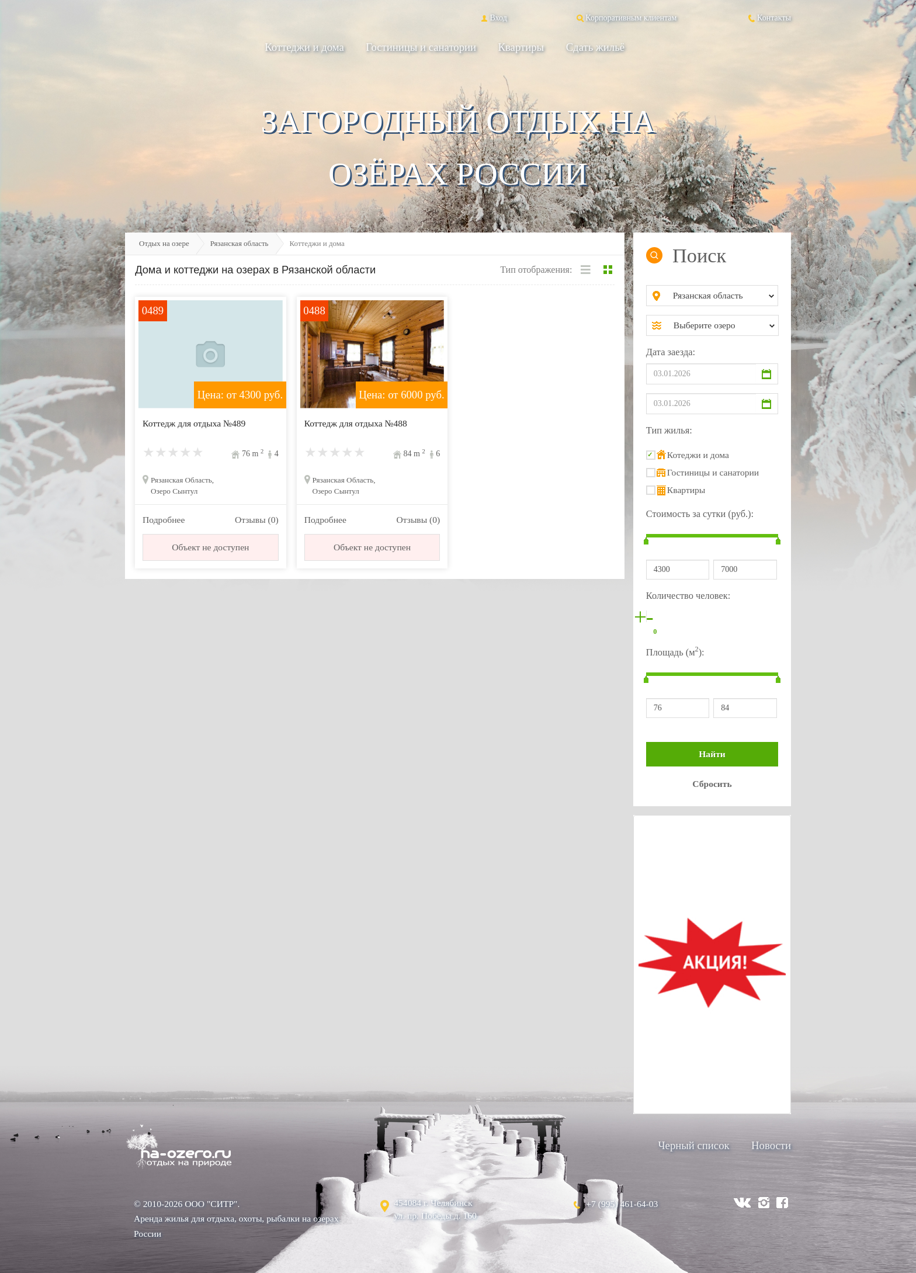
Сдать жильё (595, 47)
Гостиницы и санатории (421, 47)
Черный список (693, 1145)
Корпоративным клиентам (625, 17)
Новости (771, 1145)
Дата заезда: (670, 352)
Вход (492, 17)
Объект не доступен (210, 547)
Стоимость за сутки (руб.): (700, 513)
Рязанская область (239, 243)
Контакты (769, 17)
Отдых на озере (164, 243)
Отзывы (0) (257, 520)
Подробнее (164, 520)
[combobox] (722, 296)
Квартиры (521, 47)
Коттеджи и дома (304, 47)
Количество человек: (688, 595)
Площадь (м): (675, 651)
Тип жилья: (669, 430)
